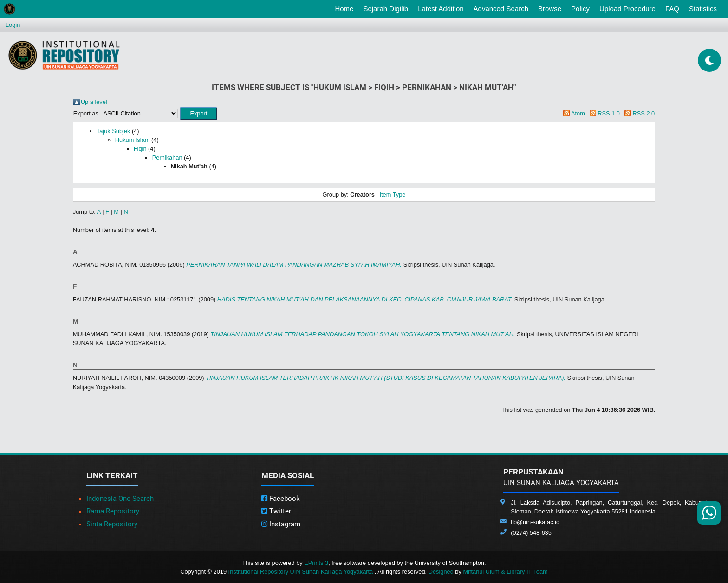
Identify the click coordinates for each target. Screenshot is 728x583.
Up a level (94, 101)
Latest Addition (440, 9)
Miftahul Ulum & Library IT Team (505, 571)
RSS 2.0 (644, 113)
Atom (578, 113)
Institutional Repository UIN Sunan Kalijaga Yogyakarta (301, 571)
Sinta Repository (111, 524)
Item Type (392, 194)
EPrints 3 (316, 562)
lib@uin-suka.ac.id (535, 522)
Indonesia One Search (120, 498)
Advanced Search (501, 9)
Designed (441, 571)
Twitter (276, 511)
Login (13, 24)
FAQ (672, 9)
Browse (549, 9)
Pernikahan (167, 157)
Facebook (280, 498)
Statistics (703, 9)
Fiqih (140, 148)
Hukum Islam (132, 139)
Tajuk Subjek (113, 131)
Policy (580, 9)
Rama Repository (112, 511)
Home (346, 8)
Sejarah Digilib (385, 9)
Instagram (280, 524)
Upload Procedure (627, 9)
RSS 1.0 (609, 113)
